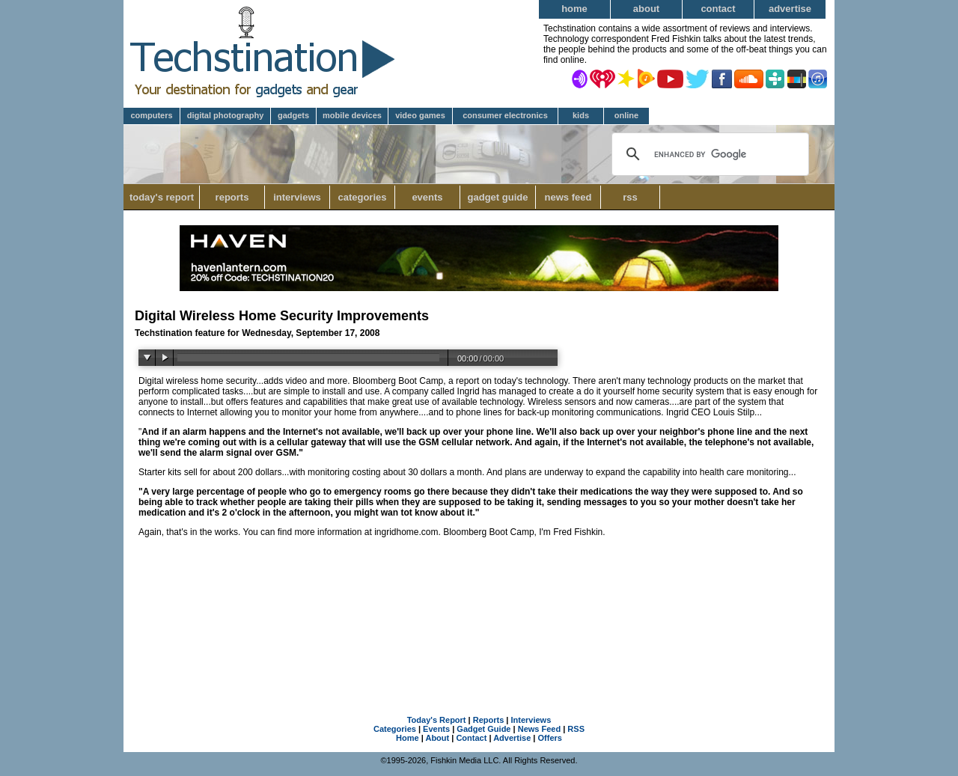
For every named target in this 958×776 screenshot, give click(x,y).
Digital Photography (225, 115)
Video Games (420, 115)
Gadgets (293, 115)
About (646, 8)
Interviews (297, 197)
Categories (366, 197)
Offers (550, 737)
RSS (630, 197)
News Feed (568, 197)
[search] (708, 154)
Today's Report (161, 197)
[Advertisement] (479, 622)
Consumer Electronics (505, 115)
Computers (151, 115)
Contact (718, 8)
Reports (232, 197)
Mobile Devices (352, 115)
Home (574, 8)
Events (427, 197)
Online (626, 115)
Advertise (790, 8)
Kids (581, 115)
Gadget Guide (498, 197)
